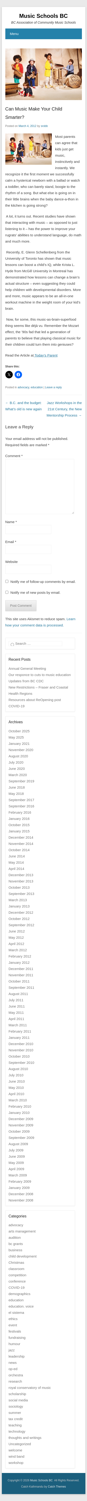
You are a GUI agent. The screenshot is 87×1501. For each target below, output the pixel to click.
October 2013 (19, 887)
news (13, 1363)
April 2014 (16, 869)
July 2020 (16, 762)
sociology (16, 1406)
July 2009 (16, 1150)
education (37, 387)
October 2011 (19, 981)
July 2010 (16, 1075)
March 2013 (18, 900)
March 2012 (18, 950)
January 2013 (19, 906)
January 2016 (19, 819)
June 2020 (17, 769)
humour (14, 1344)
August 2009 (18, 1144)
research (15, 1381)
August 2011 (18, 994)
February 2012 (20, 956)
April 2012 (16, 944)
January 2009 (19, 1188)
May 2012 (16, 937)
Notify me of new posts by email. (35, 592)
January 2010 (19, 1113)
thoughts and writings (25, 1438)
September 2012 (21, 925)
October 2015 (19, 825)
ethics (13, 1319)
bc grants (16, 1244)
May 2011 (16, 1012)
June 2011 (17, 1006)
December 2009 (21, 1119)
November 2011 (21, 975)
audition (15, 1237)
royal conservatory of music (30, 1388)
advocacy (23, 387)
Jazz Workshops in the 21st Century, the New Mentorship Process (64, 409)
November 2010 (21, 1050)
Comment (14, 456)
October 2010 (19, 1056)
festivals (15, 1331)
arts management (22, 1231)
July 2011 (16, 1000)
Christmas (16, 1262)
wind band (16, 1456)
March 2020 (18, 775)
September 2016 (21, 806)
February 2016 (20, 812)
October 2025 (19, 731)
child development (23, 1256)
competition (17, 1275)
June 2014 (17, 856)
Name (11, 522)
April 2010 (16, 1094)
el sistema (16, 1313)
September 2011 (21, 987)
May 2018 (16, 794)
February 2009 (20, 1181)
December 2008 (21, 1194)
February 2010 (20, 1106)
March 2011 (18, 1025)
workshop (16, 1463)
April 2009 (16, 1169)
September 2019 (21, 781)
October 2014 (19, 850)
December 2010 (21, 1044)
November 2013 (21, 881)
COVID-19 (17, 1287)
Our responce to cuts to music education (40, 675)
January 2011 (19, 1038)
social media (18, 1400)
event (13, 1325)
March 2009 (18, 1175)
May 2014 (16, 862)
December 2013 (21, 875)
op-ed (13, 1369)
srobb (44, 126)
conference (17, 1281)
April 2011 (16, 1019)
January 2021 (19, 744)
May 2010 (16, 1088)
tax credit (16, 1419)
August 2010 (18, 1069)
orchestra (16, 1375)
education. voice (21, 1306)
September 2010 (21, 1063)
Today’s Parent (46, 355)
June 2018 (17, 787)
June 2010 (17, 1081)
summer (15, 1413)
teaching (15, 1425)
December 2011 (21, 969)
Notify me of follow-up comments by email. (43, 582)
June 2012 (17, 931)
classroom (16, 1269)
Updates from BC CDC (26, 681)
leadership (17, 1356)
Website (11, 562)
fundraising (17, 1338)
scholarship (17, 1394)
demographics (19, 1294)
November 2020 (21, 750)
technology (17, 1431)
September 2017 (21, 800)
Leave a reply (53, 387)
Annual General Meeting (27, 668)
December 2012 (21, 912)
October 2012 (19, 919)
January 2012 (19, 962)
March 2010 (18, 1100)
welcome (15, 1450)
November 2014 (21, 844)
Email (10, 542)
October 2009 (19, 1131)
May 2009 (16, 1163)
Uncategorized (20, 1444)
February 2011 (20, 1031)
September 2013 (21, 894)
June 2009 (17, 1156)
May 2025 (16, 737)
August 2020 (18, 756)
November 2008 (21, 1200)
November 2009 (21, 1125)
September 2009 (21, 1138)
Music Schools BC (43, 16)
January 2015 (19, 831)
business (15, 1250)
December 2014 (21, 837)
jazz (12, 1350)
